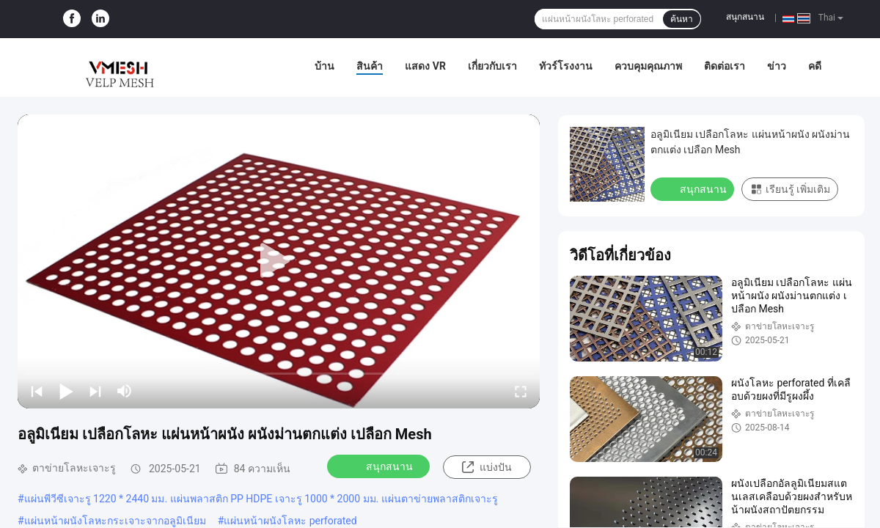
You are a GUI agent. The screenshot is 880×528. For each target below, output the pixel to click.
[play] (278, 261)
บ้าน (324, 66)
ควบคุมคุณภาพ (648, 66)
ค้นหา (681, 19)
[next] (95, 391)
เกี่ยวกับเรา (492, 66)
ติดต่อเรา (724, 66)
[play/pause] (66, 391)
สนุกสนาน (745, 17)
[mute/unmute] (124, 391)
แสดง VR (425, 66)
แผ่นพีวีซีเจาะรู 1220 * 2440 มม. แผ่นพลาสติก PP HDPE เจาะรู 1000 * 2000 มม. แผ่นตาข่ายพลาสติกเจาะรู (261, 499)
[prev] (36, 391)
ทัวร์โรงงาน (566, 66)
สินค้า (369, 66)
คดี (814, 66)
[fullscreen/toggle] (520, 391)
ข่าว (776, 66)
